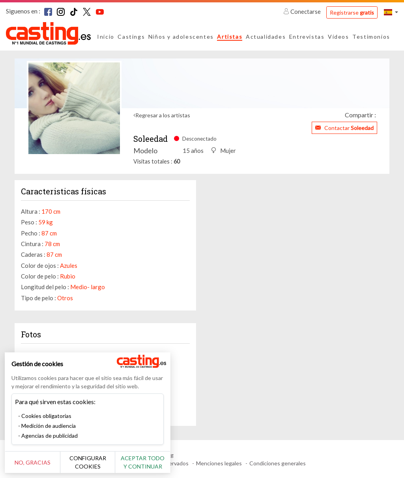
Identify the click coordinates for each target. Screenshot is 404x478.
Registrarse (352, 12)
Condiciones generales (277, 463)
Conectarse (302, 11)
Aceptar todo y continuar (143, 462)
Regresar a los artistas (162, 115)
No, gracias (32, 462)
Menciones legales (219, 463)
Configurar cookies (87, 462)
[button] (391, 12)
